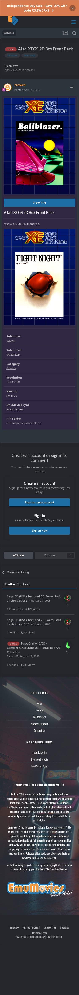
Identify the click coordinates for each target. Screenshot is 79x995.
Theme (14, 927)
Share (18, 555)
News (39, 703)
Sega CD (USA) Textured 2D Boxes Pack (34, 596)
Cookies (64, 927)
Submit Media (39, 752)
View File (39, 203)
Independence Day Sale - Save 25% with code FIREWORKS (37, 8)
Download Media (39, 759)
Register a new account (39, 502)
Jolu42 (14, 656)
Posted (27, 90)
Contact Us (39, 730)
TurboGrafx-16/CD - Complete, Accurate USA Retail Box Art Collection (33, 647)
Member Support (39, 724)
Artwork (30, 70)
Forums (39, 710)
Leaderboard (39, 717)
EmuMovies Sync (39, 766)
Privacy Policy (31, 927)
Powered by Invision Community (30, 936)
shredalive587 (20, 600)
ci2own (14, 66)
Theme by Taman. (54, 936)
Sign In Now (39, 530)
